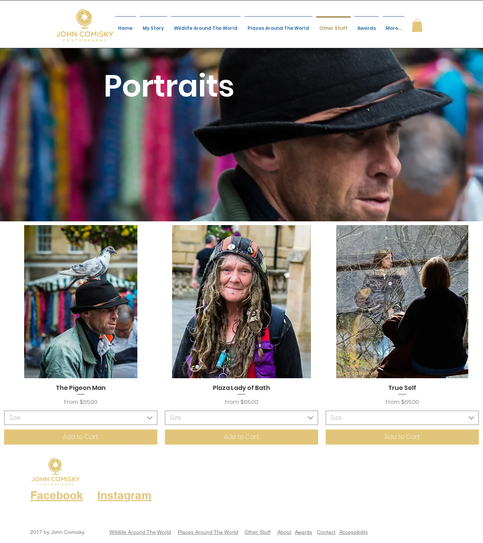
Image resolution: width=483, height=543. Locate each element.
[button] (417, 25)
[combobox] (80, 418)
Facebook (56, 495)
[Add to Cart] (80, 437)
